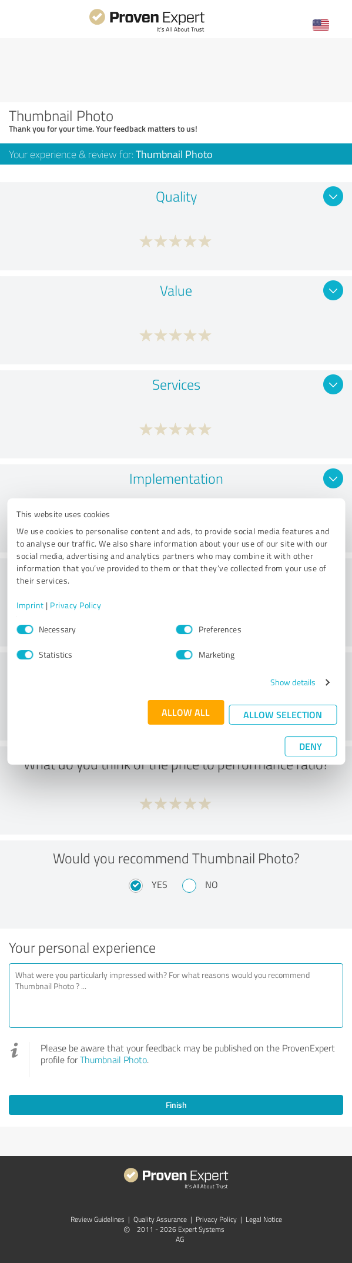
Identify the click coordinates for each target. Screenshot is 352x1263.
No (211, 884)
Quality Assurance (160, 1219)
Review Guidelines (98, 1219)
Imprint (30, 605)
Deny (310, 746)
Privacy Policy (75, 605)
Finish (176, 1104)
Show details (293, 682)
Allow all (186, 712)
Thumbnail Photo (113, 1059)
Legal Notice (264, 1219)
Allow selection (282, 714)
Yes (159, 884)
